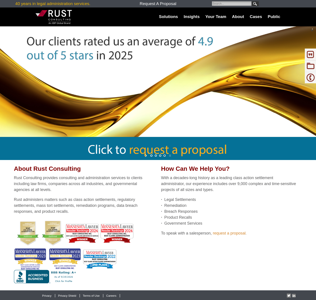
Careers (111, 295)
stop (169, 155)
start (146, 155)
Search (255, 3)
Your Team (215, 16)
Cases (256, 16)
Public (274, 16)
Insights (192, 16)
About (238, 16)
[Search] (231, 3)
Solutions (168, 16)
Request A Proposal (158, 3)
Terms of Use (91, 295)
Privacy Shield (67, 295)
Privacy (47, 295)
